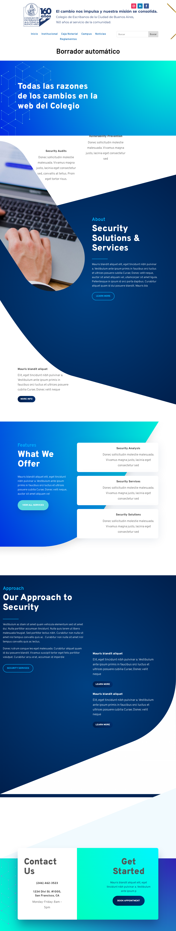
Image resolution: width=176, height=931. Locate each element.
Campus (86, 33)
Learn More (103, 296)
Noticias (100, 33)
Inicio (34, 33)
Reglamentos (68, 39)
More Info (26, 399)
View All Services (33, 505)
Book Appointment (128, 900)
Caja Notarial (69, 33)
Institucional (49, 33)
